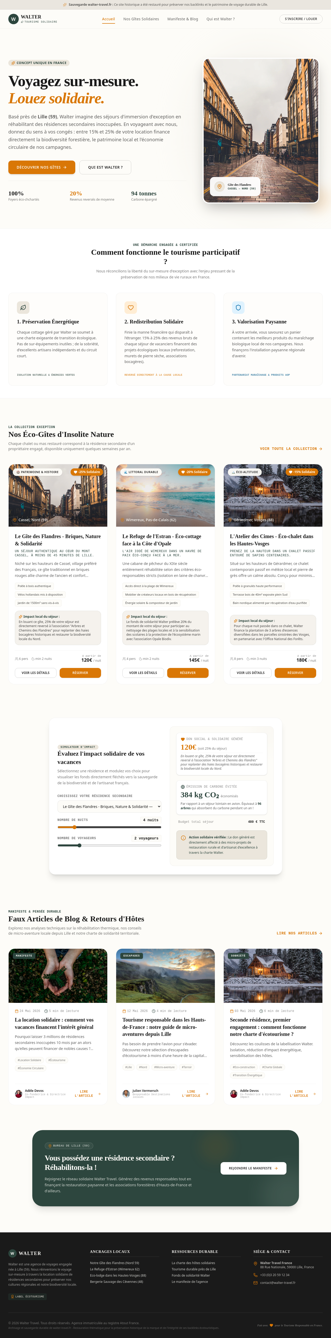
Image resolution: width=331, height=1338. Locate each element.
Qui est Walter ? (221, 18)
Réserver (80, 673)
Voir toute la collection (291, 448)
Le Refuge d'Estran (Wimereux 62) (115, 1269)
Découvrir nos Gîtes (42, 167)
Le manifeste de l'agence (190, 1282)
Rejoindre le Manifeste (253, 1168)
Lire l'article (88, 1094)
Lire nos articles (300, 933)
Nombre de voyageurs (77, 838)
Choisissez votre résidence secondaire (95, 796)
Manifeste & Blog (182, 18)
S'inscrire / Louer (301, 19)
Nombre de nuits (73, 820)
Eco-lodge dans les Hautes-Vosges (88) (118, 1275)
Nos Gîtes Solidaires (141, 18)
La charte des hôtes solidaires (193, 1263)
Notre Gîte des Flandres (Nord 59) (114, 1263)
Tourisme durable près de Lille (194, 1269)
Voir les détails (35, 673)
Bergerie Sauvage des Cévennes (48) (116, 1282)
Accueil (108, 20)
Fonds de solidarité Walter (191, 1275)
